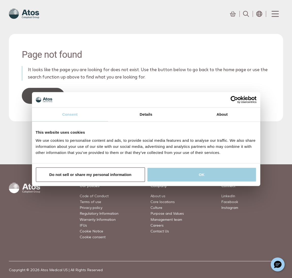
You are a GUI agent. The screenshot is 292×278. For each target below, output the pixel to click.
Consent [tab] (70, 114)
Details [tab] (146, 114)
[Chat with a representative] (278, 264)
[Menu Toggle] (274, 14)
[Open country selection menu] (259, 14)
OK (202, 174)
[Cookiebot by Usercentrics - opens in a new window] (234, 100)
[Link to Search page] (246, 14)
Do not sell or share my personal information (90, 174)
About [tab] (222, 114)
